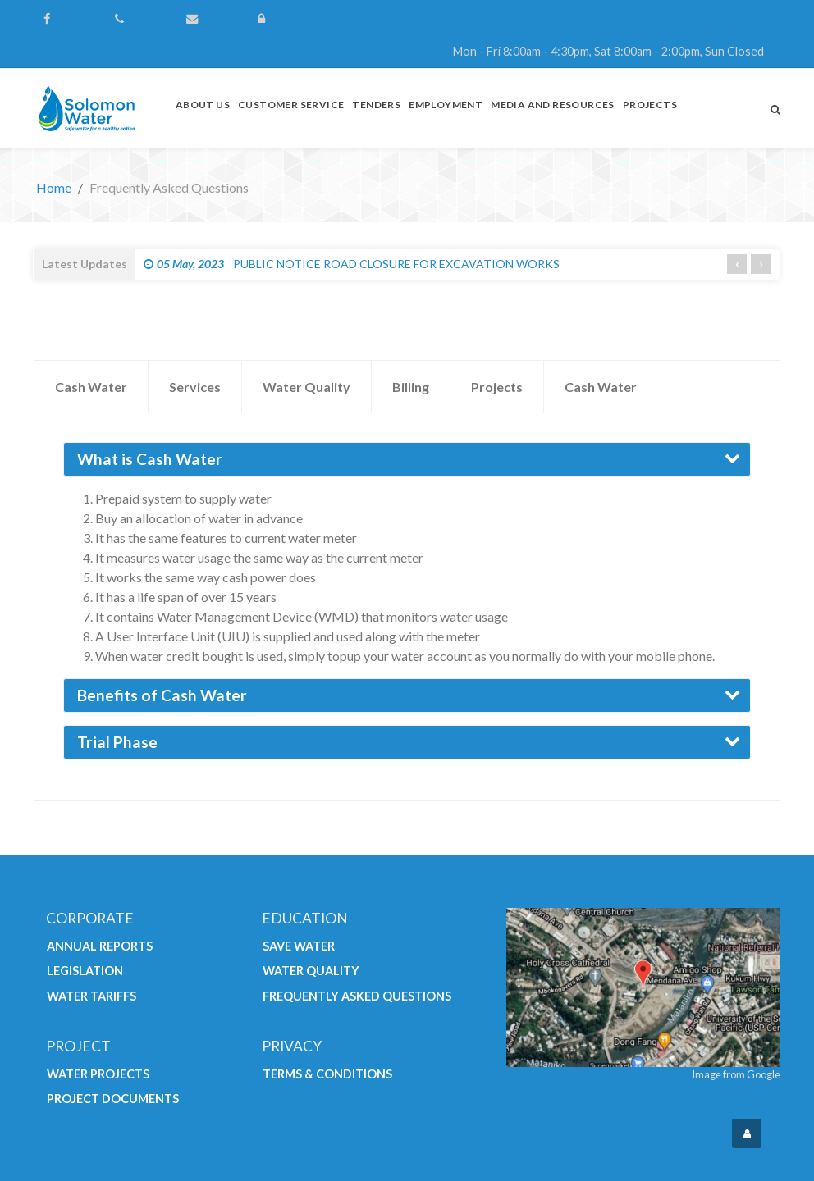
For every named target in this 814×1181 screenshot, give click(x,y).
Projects (497, 386)
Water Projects (98, 1074)
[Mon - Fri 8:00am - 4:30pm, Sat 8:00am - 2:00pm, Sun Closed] (512, 51)
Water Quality (306, 386)
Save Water (299, 946)
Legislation (85, 971)
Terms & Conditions (327, 1074)
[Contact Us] (213, 18)
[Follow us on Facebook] (71, 18)
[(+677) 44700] (142, 18)
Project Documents (113, 1099)
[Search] (775, 109)
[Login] (285, 18)
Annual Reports (100, 946)
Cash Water (91, 386)
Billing (410, 386)
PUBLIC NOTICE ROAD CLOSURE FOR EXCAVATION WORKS (352, 264)
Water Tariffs (91, 996)
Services (195, 386)
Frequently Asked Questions (357, 996)
